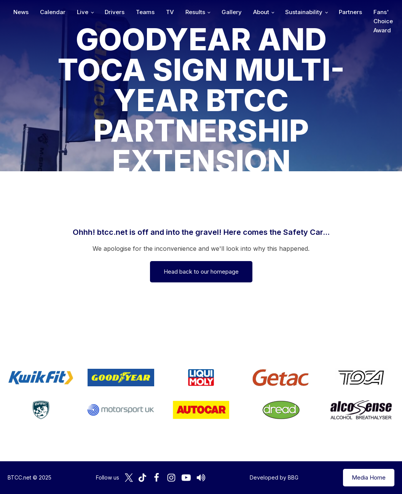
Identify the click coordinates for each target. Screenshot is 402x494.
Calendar (52, 12)
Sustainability (303, 12)
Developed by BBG (274, 477)
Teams (145, 12)
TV (170, 12)
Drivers (114, 12)
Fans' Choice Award (383, 21)
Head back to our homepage (201, 271)
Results (195, 12)
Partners (350, 12)
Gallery (232, 12)
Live (82, 12)
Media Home (369, 477)
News (21, 12)
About (261, 12)
